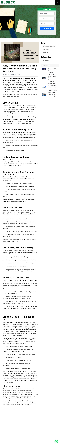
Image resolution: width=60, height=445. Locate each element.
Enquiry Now (47, 28)
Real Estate (45, 60)
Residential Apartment (49, 46)
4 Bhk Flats (45, 49)
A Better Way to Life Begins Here (52, 96)
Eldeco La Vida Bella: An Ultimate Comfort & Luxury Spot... (52, 72)
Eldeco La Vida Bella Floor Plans (21, 368)
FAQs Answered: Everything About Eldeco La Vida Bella (52, 81)
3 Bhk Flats (45, 52)
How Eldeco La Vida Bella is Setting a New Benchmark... (52, 89)
